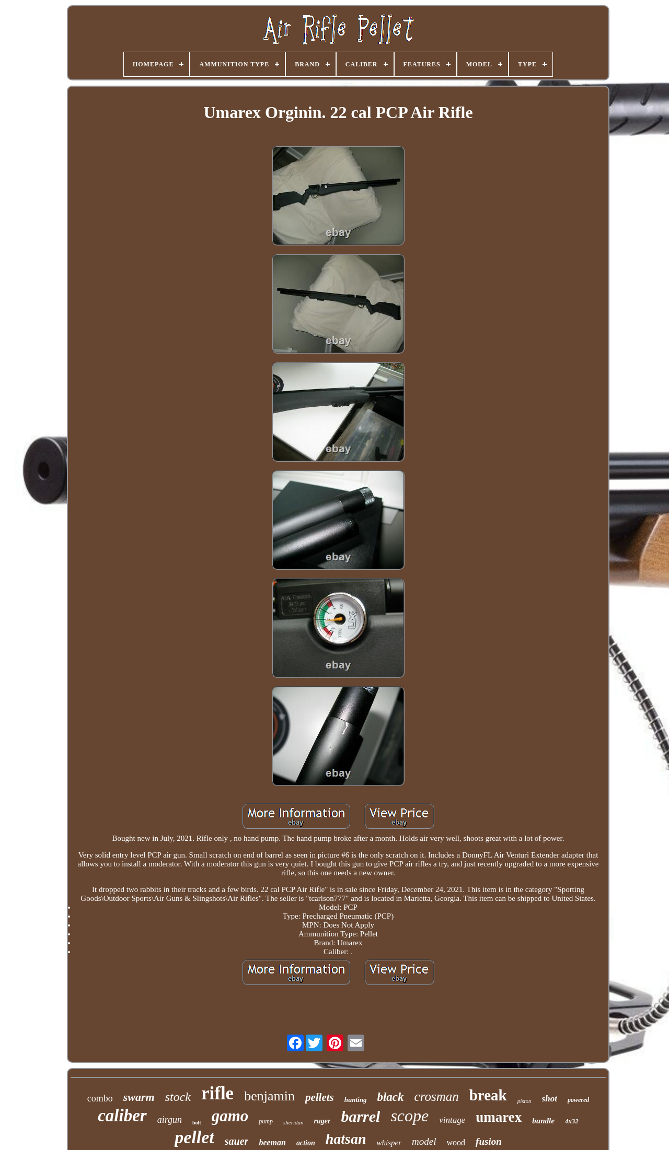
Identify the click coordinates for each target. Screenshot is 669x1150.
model (424, 1141)
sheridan (293, 1122)
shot (549, 1099)
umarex (499, 1117)
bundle (543, 1121)
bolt (196, 1122)
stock (178, 1097)
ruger (322, 1121)
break (488, 1095)
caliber (122, 1115)
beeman (272, 1142)
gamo (230, 1116)
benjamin (269, 1096)
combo (100, 1098)
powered (578, 1100)
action (305, 1143)
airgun (169, 1119)
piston (524, 1101)
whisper (389, 1143)
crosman (436, 1096)
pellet (194, 1137)
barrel (360, 1116)
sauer (237, 1141)
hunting (355, 1100)
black (390, 1097)
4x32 (572, 1121)
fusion (489, 1141)
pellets (319, 1097)
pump (266, 1121)
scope (409, 1115)
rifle (217, 1093)
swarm (139, 1097)
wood (456, 1142)
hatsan (346, 1139)
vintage (452, 1120)
